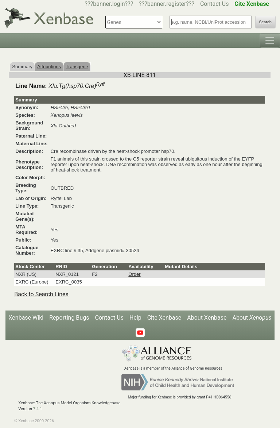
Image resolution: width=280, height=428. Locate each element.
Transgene (77, 66)
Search (265, 22)
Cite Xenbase (164, 317)
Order (134, 274)
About (251, 317)
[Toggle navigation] (270, 40)
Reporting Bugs (69, 317)
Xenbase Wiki (26, 317)
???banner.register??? (166, 3)
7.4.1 (37, 408)
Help (135, 317)
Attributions (49, 66)
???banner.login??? (109, 3)
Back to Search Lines (41, 294)
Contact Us (214, 3)
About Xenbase (206, 317)
